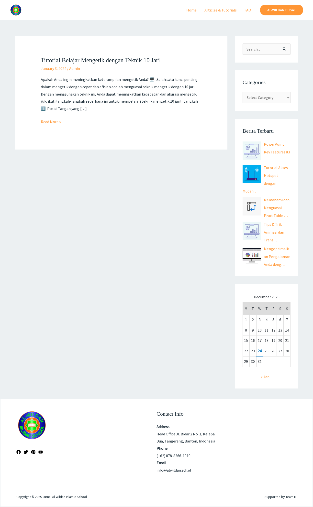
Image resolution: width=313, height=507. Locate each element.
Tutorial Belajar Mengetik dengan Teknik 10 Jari (100, 60)
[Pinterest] (33, 452)
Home (191, 10)
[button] (281, 10)
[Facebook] (18, 452)
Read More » (51, 121)
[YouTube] (40, 452)
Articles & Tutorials (220, 10)
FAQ (248, 10)
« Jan (265, 376)
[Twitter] (26, 452)
